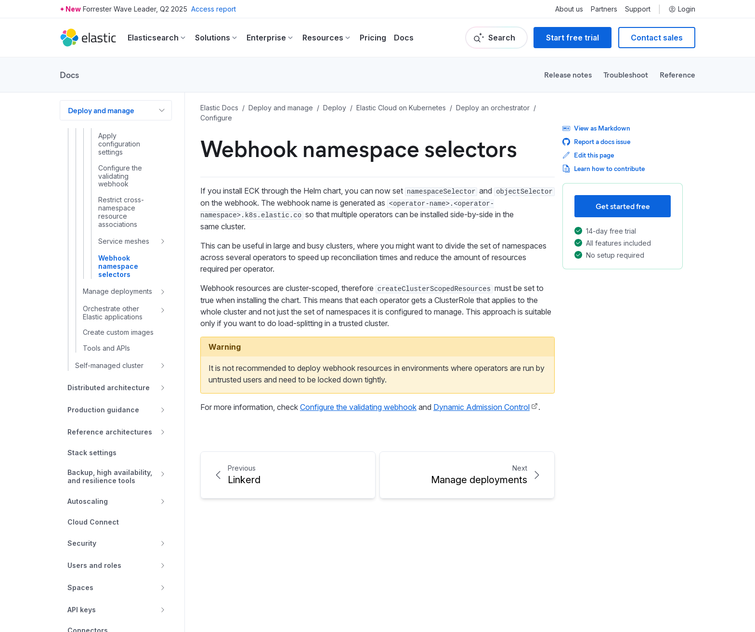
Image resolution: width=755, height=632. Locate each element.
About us (569, 9)
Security (81, 543)
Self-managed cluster (109, 365)
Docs (404, 37)
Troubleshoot (625, 74)
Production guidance (103, 410)
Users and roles (94, 565)
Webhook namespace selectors (118, 266)
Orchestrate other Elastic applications (113, 313)
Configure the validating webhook (120, 176)
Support (638, 9)
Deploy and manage (101, 110)
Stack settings (92, 453)
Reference (677, 74)
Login (681, 9)
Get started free (623, 206)
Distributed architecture (108, 387)
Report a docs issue (596, 141)
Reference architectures (109, 432)
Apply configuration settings (119, 144)
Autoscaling (87, 501)
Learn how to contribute (603, 168)
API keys (81, 610)
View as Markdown (596, 127)
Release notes (568, 74)
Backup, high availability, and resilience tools (109, 477)
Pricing (373, 37)
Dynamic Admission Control (481, 407)
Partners (604, 9)
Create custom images (118, 332)
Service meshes (123, 241)
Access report (213, 9)
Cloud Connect (93, 522)
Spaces (80, 587)
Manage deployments (117, 291)
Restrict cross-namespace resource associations (121, 212)
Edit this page (588, 154)
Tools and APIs (106, 348)
